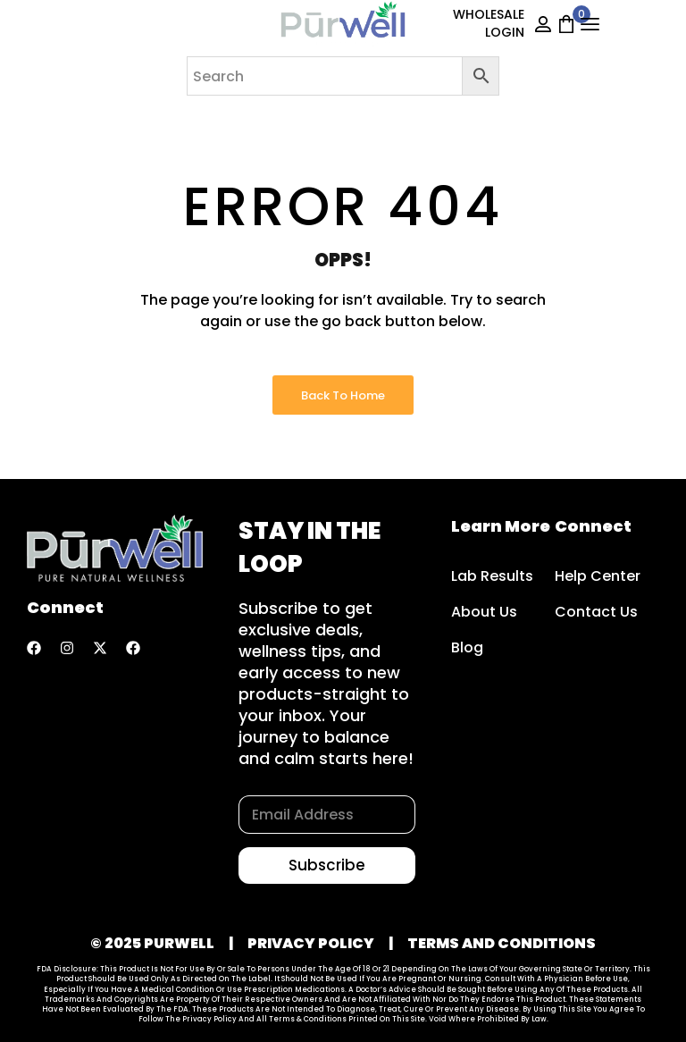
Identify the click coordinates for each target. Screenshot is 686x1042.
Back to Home (343, 395)
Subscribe (327, 865)
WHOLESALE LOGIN (488, 23)
